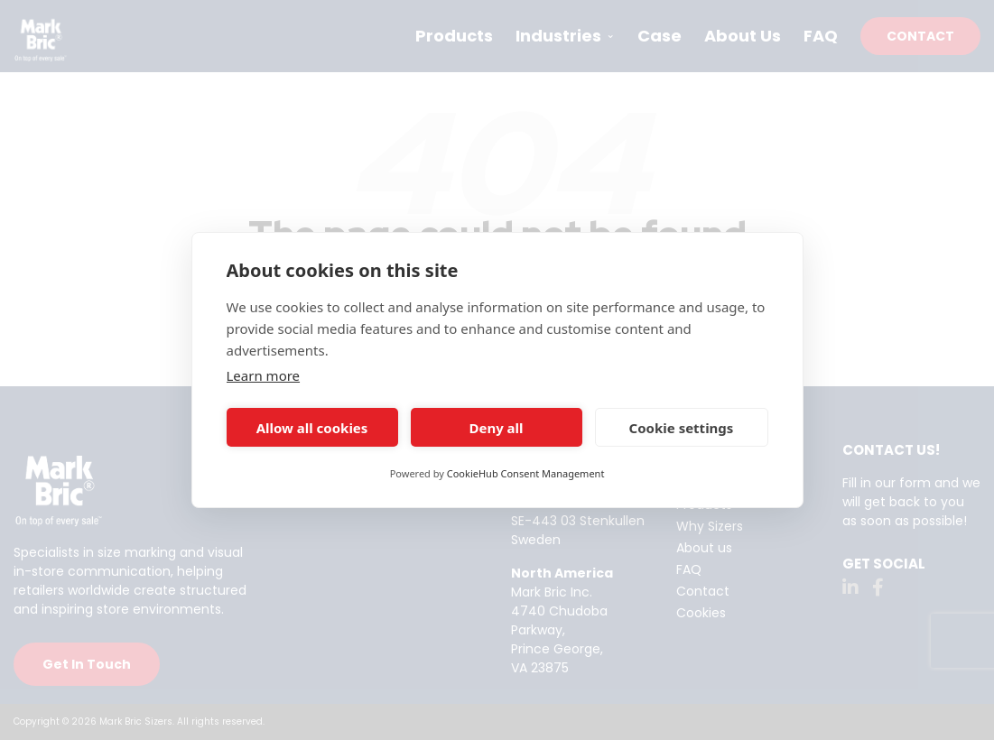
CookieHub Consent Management (526, 473)
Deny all (496, 428)
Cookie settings (681, 428)
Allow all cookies (312, 428)
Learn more (264, 375)
